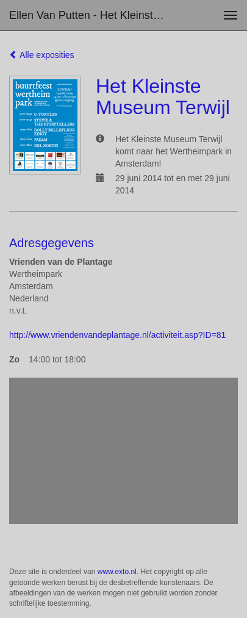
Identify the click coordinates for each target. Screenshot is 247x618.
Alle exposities (41, 55)
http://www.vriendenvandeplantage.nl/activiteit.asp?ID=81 (117, 335)
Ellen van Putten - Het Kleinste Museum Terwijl (94, 15)
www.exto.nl (117, 571)
